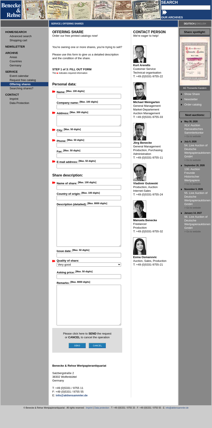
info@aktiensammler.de (177, 425)
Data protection (101, 425)
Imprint (89, 425)
